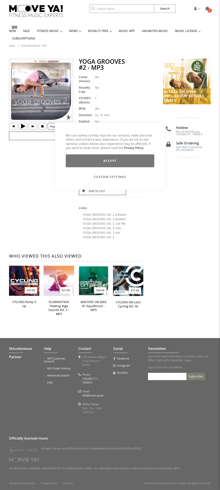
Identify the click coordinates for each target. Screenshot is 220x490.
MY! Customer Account (55, 360)
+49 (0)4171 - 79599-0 (189, 136)
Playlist (54, 126)
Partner (15, 357)
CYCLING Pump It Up (24, 304)
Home (12, 45)
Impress (68, 483)
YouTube (120, 373)
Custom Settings (110, 177)
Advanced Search (58, 375)
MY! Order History (58, 368)
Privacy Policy (133, 148)
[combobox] (122, 8)
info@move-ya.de (92, 395)
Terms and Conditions (22, 483)
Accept (109, 161)
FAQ (50, 382)
